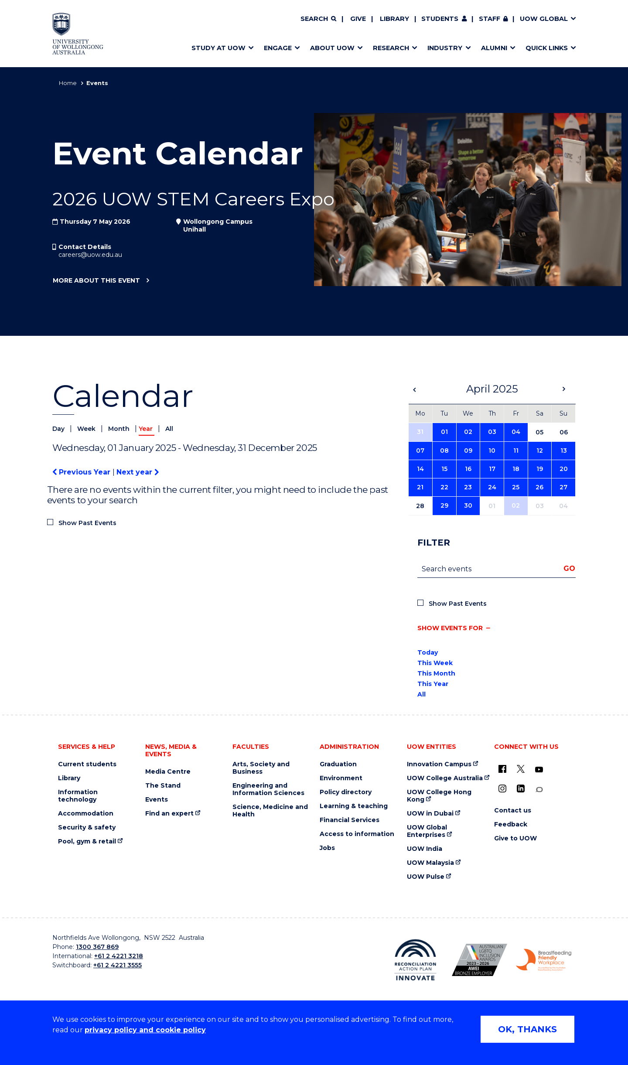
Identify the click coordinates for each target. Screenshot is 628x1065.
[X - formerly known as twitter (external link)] (520, 769)
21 (420, 487)
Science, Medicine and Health (270, 810)
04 (516, 432)
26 (539, 487)
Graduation (338, 764)
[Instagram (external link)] (502, 788)
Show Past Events (87, 523)
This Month (436, 673)
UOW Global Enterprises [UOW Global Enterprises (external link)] (427, 831)
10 (491, 450)
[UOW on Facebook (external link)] (502, 769)
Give (358, 19)
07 (420, 450)
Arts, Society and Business (261, 768)
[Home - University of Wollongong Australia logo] (77, 34)
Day (59, 429)
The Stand (163, 785)
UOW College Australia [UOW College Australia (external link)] (445, 778)
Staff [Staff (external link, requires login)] (489, 19)
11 (516, 450)
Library (394, 19)
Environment (341, 778)
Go (569, 568)
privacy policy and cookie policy (145, 1030)
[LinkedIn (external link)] (520, 788)
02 (468, 432)
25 (515, 487)
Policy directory (346, 792)
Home (68, 82)
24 (492, 487)
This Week (435, 663)
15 (444, 469)
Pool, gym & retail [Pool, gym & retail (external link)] (87, 841)
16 (468, 469)
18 (515, 469)
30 (468, 505)
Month (119, 429)
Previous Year (82, 472)
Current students (87, 764)
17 (492, 469)
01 (444, 432)
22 (444, 487)
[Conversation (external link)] (539, 789)
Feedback (510, 824)
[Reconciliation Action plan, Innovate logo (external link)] (415, 959)
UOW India (424, 849)
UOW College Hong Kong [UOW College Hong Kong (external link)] (439, 796)
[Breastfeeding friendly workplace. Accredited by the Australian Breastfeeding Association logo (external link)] (543, 960)
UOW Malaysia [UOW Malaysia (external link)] (430, 863)
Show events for (450, 628)
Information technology (78, 796)
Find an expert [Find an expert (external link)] (169, 813)
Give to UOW (515, 838)
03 (492, 432)
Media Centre (168, 771)
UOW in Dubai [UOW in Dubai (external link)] (430, 813)
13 (563, 450)
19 (539, 469)
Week (87, 429)
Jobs (327, 848)
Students (439, 19)
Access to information (357, 834)
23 (468, 487)
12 (539, 450)
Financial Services (349, 820)
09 (468, 450)
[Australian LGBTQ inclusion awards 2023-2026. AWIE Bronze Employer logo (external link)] (479, 960)
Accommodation (85, 813)
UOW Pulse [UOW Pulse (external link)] (425, 877)
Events (156, 799)
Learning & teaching (354, 806)
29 (444, 505)
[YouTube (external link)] (539, 769)
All (169, 429)
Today (427, 652)
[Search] (318, 19)
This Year (432, 684)
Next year (137, 472)
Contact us (512, 810)
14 (420, 469)
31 (420, 432)
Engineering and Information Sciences (268, 789)
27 (563, 487)
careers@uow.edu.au (90, 255)
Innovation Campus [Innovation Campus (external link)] (439, 764)
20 (564, 469)
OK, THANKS (527, 1029)
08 (444, 450)
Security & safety (87, 827)
